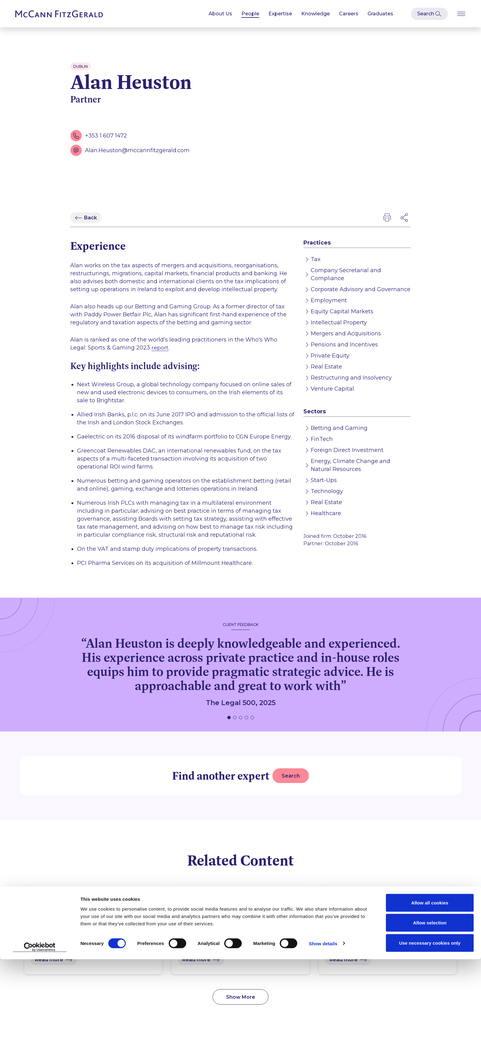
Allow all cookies (429, 981)
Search (291, 776)
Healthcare (326, 513)
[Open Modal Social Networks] (404, 217)
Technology (327, 491)
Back (90, 218)
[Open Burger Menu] (461, 13)
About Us (220, 14)
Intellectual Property (339, 322)
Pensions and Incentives (344, 344)
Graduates (380, 14)
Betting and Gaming (339, 428)
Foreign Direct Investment (347, 450)
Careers (348, 14)
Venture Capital (332, 388)
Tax (316, 259)
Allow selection (429, 1001)
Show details (323, 1022)
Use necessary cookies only (429, 1021)
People (250, 14)
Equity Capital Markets (342, 311)
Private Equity (330, 355)
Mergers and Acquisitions (346, 333)
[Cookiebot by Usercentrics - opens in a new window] (40, 1026)
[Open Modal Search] (429, 14)
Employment (329, 300)
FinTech (322, 439)
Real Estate (326, 366)
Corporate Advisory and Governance (360, 289)
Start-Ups (324, 480)
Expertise (280, 14)
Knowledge (315, 14)
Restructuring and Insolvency (351, 377)
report (160, 347)
